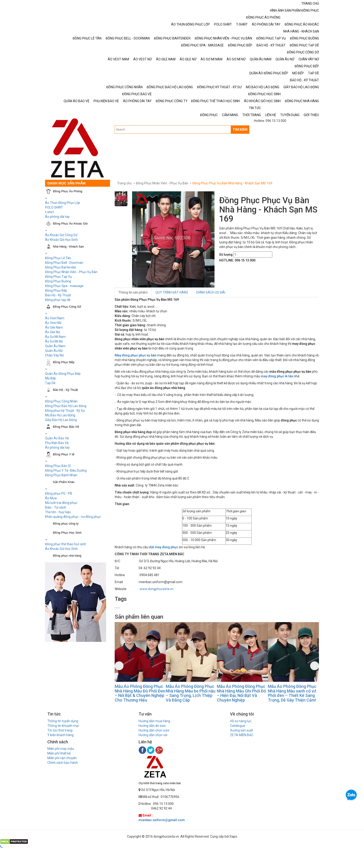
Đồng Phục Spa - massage (64, 286)
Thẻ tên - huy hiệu (58, 512)
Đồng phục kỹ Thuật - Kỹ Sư (65, 410)
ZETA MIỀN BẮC (241, 735)
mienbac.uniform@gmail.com (162, 820)
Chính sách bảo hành (62, 762)
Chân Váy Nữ (54, 355)
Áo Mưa (51, 498)
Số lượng (226, 254)
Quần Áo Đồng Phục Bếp (63, 374)
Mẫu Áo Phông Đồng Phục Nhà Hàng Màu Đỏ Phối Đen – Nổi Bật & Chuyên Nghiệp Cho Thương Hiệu (140, 693)
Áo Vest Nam (54, 318)
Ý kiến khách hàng (60, 735)
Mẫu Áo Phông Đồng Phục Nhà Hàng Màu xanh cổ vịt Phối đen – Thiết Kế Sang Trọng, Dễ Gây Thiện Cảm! (292, 693)
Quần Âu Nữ (54, 351)
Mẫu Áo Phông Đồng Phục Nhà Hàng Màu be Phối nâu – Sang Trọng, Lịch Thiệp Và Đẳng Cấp (190, 693)
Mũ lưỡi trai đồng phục (61, 503)
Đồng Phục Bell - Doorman (64, 262)
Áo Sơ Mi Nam (55, 337)
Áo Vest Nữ (53, 323)
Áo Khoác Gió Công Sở (61, 235)
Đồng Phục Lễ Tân (58, 258)
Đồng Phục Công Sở (67, 306)
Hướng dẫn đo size (152, 726)
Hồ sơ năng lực (240, 721)
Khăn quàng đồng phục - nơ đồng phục (73, 517)
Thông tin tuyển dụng (62, 721)
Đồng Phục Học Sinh (67, 532)
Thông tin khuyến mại (63, 726)
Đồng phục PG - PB (58, 493)
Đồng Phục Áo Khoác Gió (70, 223)
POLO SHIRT (54, 207)
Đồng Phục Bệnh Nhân (61, 475)
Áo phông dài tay (57, 217)
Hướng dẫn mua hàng (154, 721)
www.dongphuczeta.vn (156, 589)
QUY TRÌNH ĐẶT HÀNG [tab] (172, 292)
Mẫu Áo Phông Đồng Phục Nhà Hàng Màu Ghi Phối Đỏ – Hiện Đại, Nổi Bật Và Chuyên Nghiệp (241, 693)
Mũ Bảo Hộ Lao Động (60, 415)
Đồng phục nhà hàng (67, 555)
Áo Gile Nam (54, 327)
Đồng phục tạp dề (57, 300)
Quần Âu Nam (55, 346)
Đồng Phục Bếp (56, 290)
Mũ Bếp (50, 378)
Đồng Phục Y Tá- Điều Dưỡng (66, 470)
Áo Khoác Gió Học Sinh (61, 240)
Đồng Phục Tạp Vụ (58, 276)
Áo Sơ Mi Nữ (54, 341)
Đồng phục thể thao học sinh (65, 544)
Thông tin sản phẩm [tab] (133, 292)
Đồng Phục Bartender (60, 267)
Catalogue (237, 726)
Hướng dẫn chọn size (154, 730)
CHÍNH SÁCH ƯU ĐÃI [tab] (210, 292)
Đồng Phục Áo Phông (67, 191)
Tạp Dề (50, 383)
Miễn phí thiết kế (59, 753)
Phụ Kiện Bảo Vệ (56, 443)
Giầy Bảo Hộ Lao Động (61, 420)
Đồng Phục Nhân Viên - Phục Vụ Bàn (71, 272)
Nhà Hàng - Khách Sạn (68, 246)
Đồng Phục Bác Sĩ (58, 466)
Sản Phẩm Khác (64, 482)
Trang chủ (124, 183)
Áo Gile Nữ (52, 332)
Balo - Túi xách (55, 507)
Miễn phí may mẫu (60, 749)
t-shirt (49, 212)
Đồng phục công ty (65, 523)
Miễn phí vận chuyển (62, 758)
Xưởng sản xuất (241, 730)
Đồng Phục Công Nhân (61, 401)
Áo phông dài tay (57, 447)
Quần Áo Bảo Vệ (57, 438)
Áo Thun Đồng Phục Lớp (62, 203)
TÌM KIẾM (240, 129)
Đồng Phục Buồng (58, 281)
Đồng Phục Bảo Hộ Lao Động (65, 406)
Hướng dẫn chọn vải (153, 735)
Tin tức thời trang (59, 730)
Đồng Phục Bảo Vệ (66, 426)
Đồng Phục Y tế (63, 454)
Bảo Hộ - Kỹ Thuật (58, 295)
